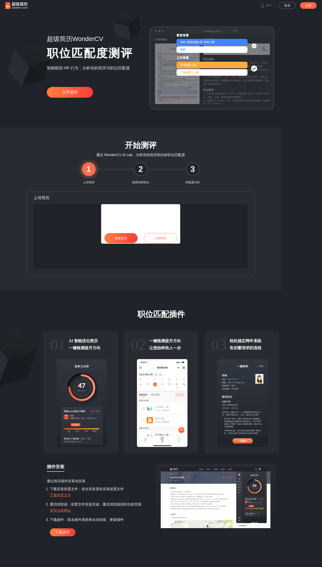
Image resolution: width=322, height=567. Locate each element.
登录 (287, 5)
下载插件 (62, 532)
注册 (308, 5)
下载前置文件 (60, 495)
